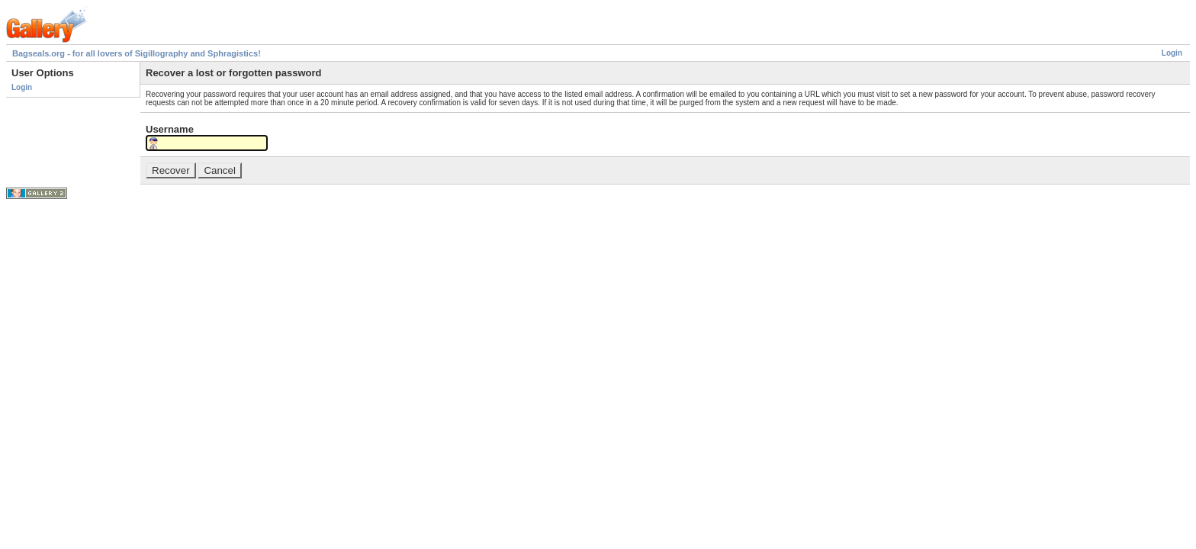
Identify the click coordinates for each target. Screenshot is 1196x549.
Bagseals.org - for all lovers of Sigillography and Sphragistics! (136, 53)
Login (1172, 53)
